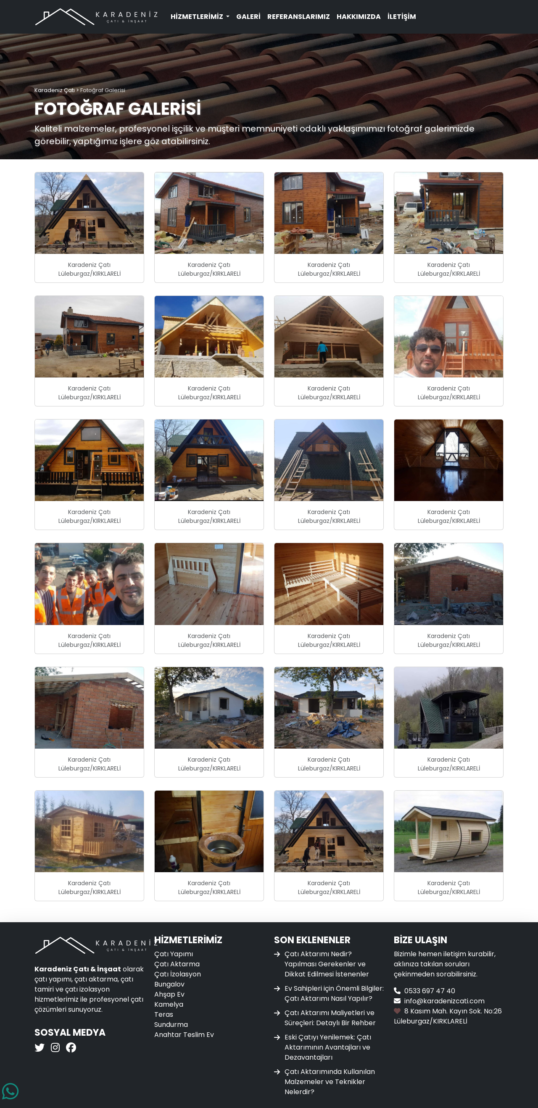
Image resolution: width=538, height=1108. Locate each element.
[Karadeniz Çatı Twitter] (40, 1049)
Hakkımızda (359, 16)
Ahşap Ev (169, 994)
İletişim (402, 16)
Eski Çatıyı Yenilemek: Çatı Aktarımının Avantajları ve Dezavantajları (328, 1047)
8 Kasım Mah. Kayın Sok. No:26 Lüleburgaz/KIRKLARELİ (448, 1016)
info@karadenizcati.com (444, 1001)
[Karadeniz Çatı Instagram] (54, 1049)
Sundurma (171, 1024)
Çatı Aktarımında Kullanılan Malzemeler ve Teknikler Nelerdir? (330, 1082)
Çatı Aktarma (177, 964)
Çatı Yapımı (173, 954)
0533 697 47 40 (429, 991)
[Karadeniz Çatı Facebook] (70, 1049)
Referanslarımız (298, 16)
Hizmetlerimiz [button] (197, 16)
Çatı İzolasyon (177, 974)
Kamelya (168, 1004)
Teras (163, 1014)
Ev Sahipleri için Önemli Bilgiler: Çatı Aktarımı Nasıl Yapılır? (334, 993)
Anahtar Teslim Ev (184, 1034)
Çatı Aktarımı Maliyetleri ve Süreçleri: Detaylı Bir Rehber (330, 1018)
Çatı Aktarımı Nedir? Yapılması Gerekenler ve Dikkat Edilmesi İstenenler (327, 964)
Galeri (248, 16)
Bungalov (169, 984)
